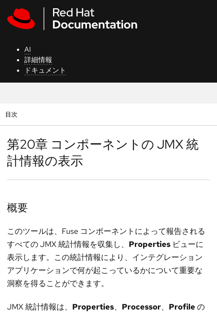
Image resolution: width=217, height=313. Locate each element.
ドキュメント (45, 70)
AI (27, 49)
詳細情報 (38, 59)
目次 (12, 114)
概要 (17, 207)
